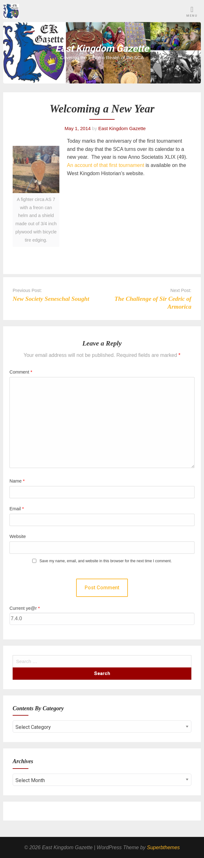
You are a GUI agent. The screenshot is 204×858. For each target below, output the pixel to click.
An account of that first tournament (106, 165)
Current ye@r (24, 608)
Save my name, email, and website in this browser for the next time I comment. (105, 561)
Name (17, 480)
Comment (20, 372)
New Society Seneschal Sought (51, 298)
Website (17, 536)
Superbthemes (163, 847)
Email (16, 508)
